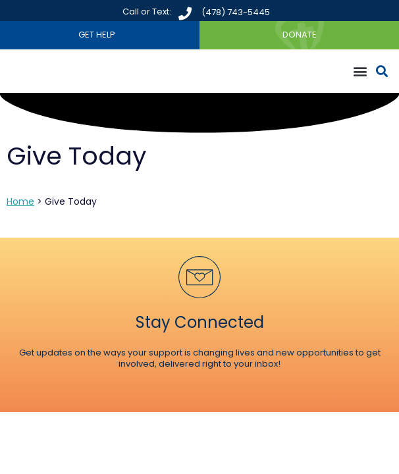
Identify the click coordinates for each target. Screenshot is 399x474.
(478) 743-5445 (235, 12)
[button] (360, 71)
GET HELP (96, 34)
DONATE (299, 34)
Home (20, 201)
